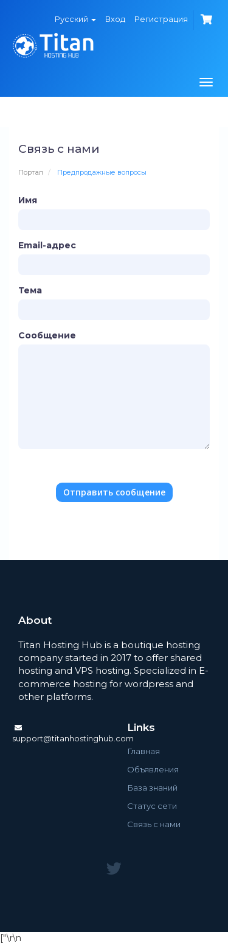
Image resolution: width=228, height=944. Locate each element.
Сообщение (47, 335)
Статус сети (152, 806)
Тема (30, 290)
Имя (27, 200)
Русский (75, 19)
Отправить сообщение (114, 492)
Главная (143, 751)
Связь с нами (154, 824)
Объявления (153, 769)
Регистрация (161, 19)
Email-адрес (47, 245)
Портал (30, 172)
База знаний (152, 787)
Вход (115, 19)
